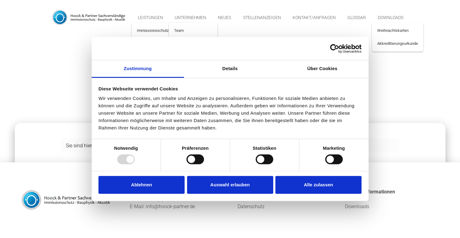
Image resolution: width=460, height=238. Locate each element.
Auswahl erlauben (230, 184)
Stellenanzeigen (262, 17)
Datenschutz (251, 206)
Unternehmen (190, 17)
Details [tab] (230, 68)
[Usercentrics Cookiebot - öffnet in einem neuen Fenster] (335, 48)
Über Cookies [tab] (322, 68)
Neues (224, 17)
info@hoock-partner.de (170, 206)
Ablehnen (141, 184)
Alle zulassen (318, 184)
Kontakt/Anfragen (314, 17)
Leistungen (150, 17)
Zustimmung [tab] (138, 68)
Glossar (356, 17)
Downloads (390, 17)
